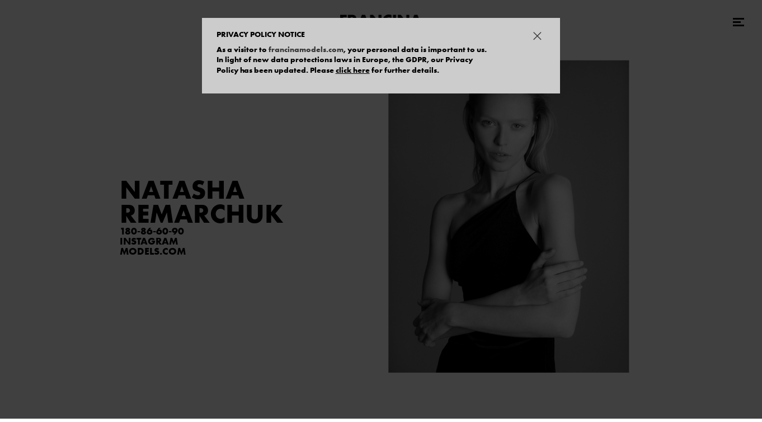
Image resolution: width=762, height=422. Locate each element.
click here (353, 70)
